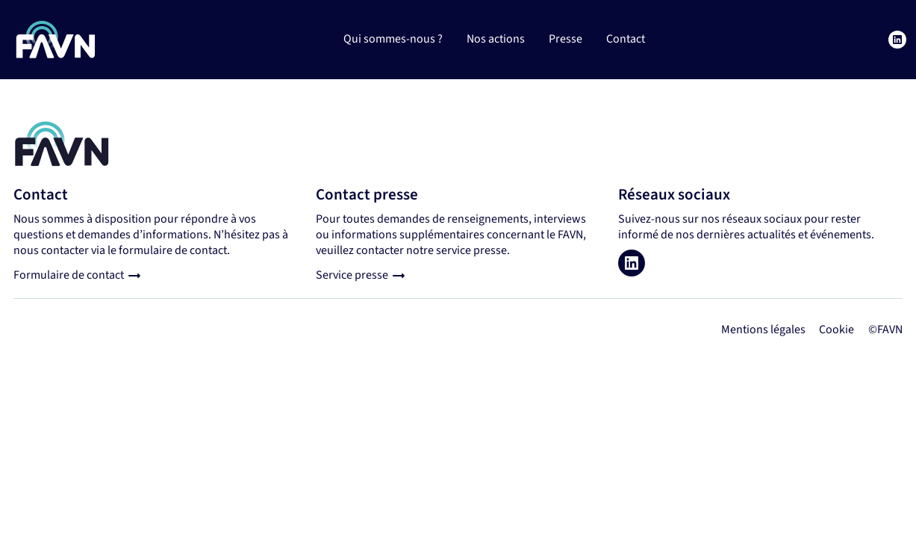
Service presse (352, 275)
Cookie (836, 329)
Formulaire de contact (68, 275)
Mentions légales (763, 329)
